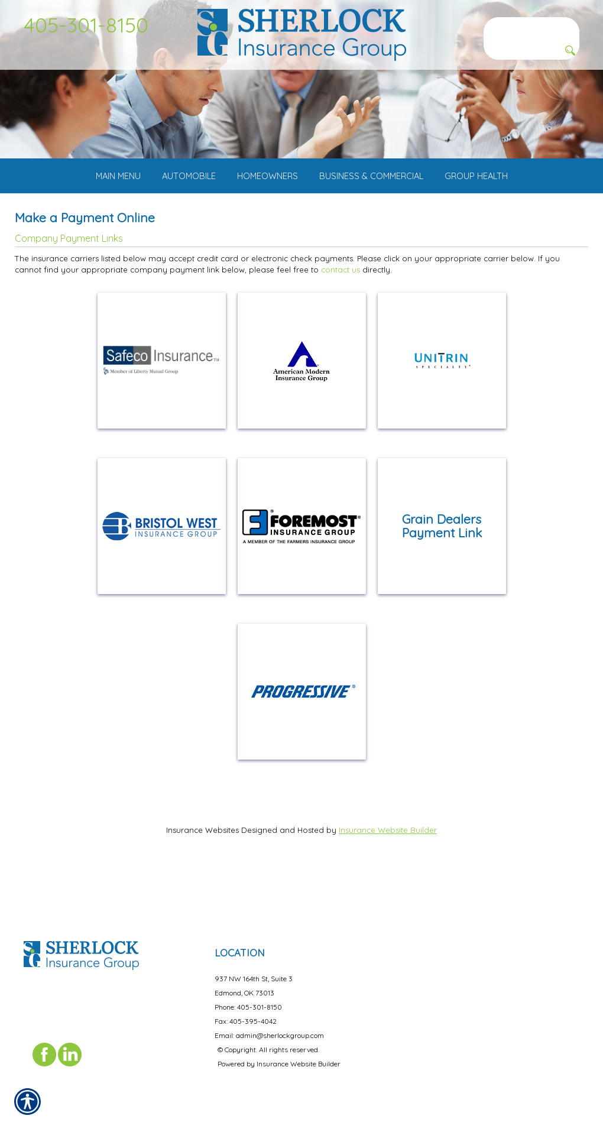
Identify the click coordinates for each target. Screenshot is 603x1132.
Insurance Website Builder (388, 864)
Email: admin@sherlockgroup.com (269, 1027)
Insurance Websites (202, 864)
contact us (340, 304)
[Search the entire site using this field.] (531, 26)
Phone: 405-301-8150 (248, 998)
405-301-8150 (86, 25)
